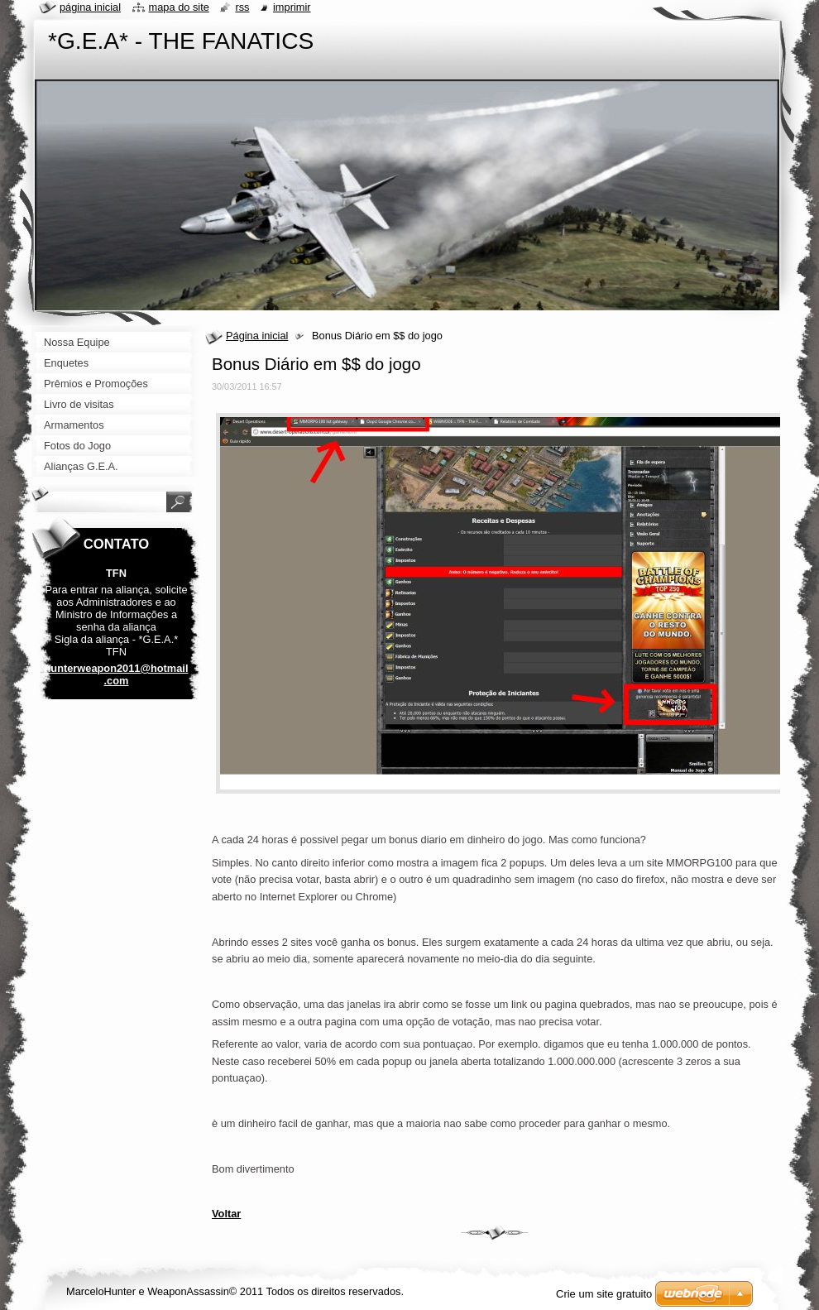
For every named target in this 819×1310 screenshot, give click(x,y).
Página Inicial (90, 7)
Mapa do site (179, 7)
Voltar (226, 1213)
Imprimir (292, 7)
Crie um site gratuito (604, 1294)
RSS (242, 7)
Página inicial (257, 335)
